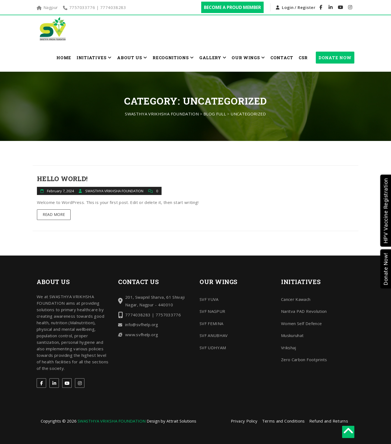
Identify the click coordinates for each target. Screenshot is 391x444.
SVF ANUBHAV (214, 335)
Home (63, 57)
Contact (281, 57)
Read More (54, 214)
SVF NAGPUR (212, 311)
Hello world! (62, 178)
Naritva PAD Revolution (304, 311)
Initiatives (94, 57)
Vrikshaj (288, 347)
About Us (132, 57)
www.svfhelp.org (141, 334)
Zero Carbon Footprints (304, 359)
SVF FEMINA (211, 323)
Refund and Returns (328, 421)
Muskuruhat (292, 335)
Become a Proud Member (232, 7)
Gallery (212, 57)
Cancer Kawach (296, 299)
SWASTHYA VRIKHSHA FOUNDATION (114, 190)
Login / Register (298, 7)
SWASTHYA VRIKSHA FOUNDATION (112, 421)
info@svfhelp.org (141, 324)
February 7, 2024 (60, 190)
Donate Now (335, 57)
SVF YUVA (209, 299)
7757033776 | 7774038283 (97, 7)
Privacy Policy (244, 421)
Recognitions (173, 57)
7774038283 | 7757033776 (153, 314)
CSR (303, 57)
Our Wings (248, 57)
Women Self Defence (301, 323)
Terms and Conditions (283, 421)
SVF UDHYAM (213, 347)
